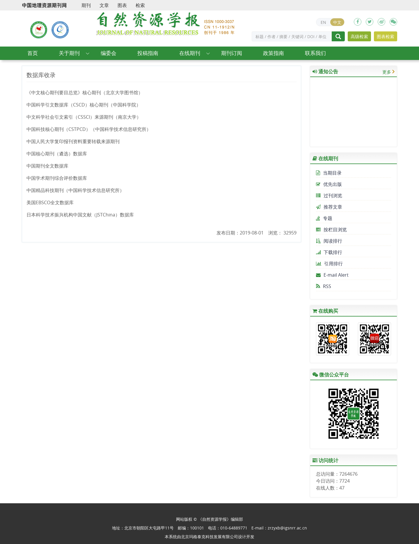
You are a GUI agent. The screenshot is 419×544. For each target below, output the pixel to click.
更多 (386, 72)
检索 (140, 5)
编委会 (108, 53)
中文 (337, 22)
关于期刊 (69, 53)
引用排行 (329, 263)
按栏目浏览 (331, 229)
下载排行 (329, 252)
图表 (122, 5)
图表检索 (385, 36)
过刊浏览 (329, 195)
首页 (32, 53)
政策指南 (273, 53)
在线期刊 (189, 53)
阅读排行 (329, 241)
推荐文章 (329, 207)
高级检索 (359, 36)
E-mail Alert (332, 275)
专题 (324, 218)
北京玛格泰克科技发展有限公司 (209, 536)
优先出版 (329, 184)
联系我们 (315, 53)
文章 (104, 5)
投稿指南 (147, 53)
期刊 (86, 5)
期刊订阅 (231, 53)
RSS (323, 286)
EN (323, 22)
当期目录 (329, 173)
